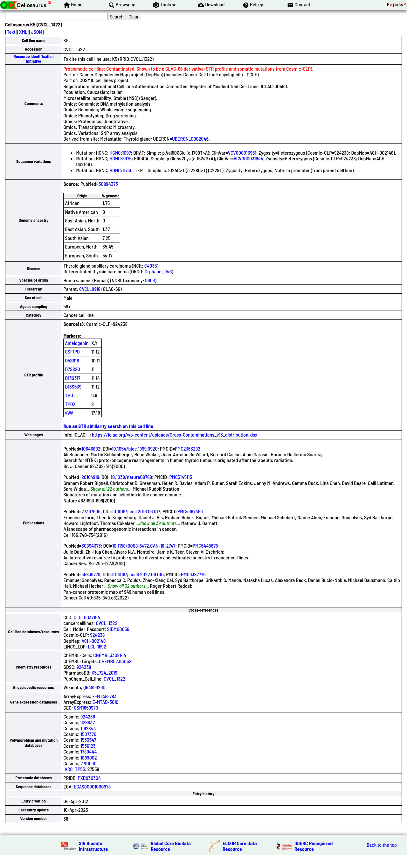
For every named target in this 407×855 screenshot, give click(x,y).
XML (23, 32)
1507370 (88, 734)
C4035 (150, 266)
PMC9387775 (193, 574)
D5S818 (72, 360)
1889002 (88, 757)
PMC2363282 (187, 448)
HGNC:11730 (120, 170)
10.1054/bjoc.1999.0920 (135, 448)
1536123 (87, 746)
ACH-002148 (94, 641)
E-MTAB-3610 (105, 702)
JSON (36, 32)
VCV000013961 (242, 153)
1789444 (88, 751)
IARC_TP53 (74, 769)
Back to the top (382, 845)
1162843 (88, 728)
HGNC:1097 (120, 153)
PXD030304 (89, 778)
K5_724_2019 (104, 672)
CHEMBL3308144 (109, 655)
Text (11, 32)
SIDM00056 (118, 629)
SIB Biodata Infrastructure (93, 846)
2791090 (88, 763)
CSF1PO (72, 351)
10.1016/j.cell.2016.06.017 (136, 511)
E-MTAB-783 (104, 696)
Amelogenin (76, 343)
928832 (87, 722)
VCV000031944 (248, 158)
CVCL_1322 (106, 623)
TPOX (70, 404)
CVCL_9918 (89, 289)
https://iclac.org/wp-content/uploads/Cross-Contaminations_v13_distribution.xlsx (174, 434)
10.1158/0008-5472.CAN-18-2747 (143, 546)
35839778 (90, 574)
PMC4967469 (190, 511)
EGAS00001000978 (92, 786)
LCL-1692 (97, 646)
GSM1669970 (86, 707)
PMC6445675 (205, 546)
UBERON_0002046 (190, 139)
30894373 (108, 184)
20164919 (90, 477)
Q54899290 (94, 687)
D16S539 (73, 386)
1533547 (88, 740)
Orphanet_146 (158, 271)
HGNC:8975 (120, 158)
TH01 (69, 395)
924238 (97, 635)
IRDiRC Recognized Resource (313, 846)
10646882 (90, 448)
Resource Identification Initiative (34, 59)
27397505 (90, 511)
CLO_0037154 (87, 617)
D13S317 (72, 378)
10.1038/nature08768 (131, 477)
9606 (150, 280)
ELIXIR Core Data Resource (240, 846)
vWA (69, 413)
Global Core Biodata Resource (171, 846)
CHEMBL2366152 (115, 661)
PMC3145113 (180, 477)
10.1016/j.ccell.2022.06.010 (138, 574)
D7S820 (72, 369)
